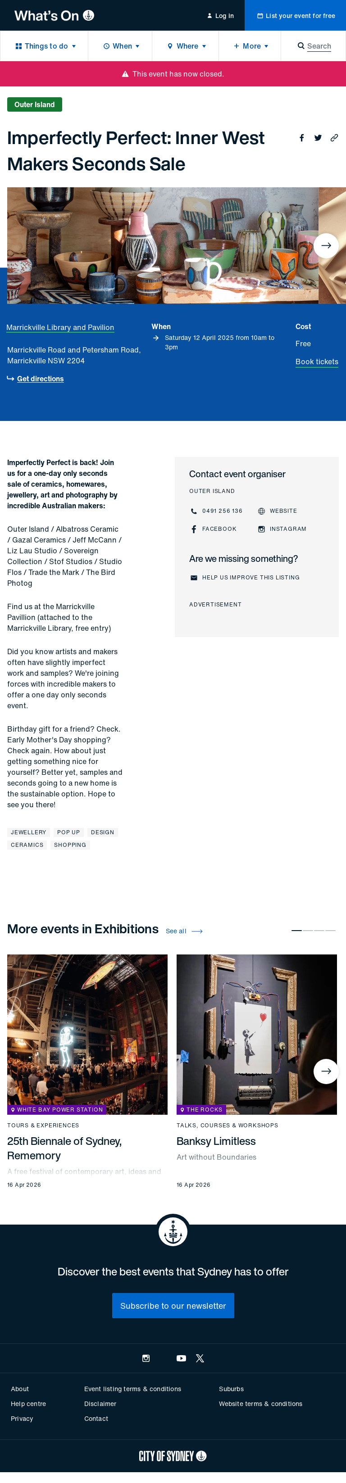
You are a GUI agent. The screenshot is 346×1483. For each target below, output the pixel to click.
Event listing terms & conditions (132, 1388)
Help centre (28, 1403)
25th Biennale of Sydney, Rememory (64, 1148)
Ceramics (27, 845)
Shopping (70, 845)
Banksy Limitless (216, 1141)
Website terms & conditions (260, 1403)
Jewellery (28, 832)
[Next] (326, 245)
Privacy (22, 1418)
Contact (96, 1418)
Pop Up (68, 832)
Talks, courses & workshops (227, 1125)
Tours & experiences (43, 1125)
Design (102, 832)
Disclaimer (100, 1403)
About (20, 1388)
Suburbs (231, 1388)
